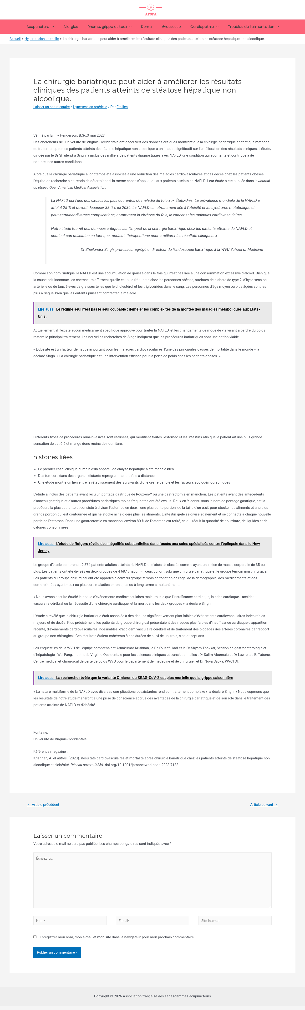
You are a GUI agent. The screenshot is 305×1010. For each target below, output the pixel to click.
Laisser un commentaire (52, 107)
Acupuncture (47, 27)
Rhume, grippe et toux (112, 27)
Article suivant (263, 804)
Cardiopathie (200, 27)
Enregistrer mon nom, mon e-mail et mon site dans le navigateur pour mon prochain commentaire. (117, 941)
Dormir (146, 26)
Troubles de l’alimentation (246, 27)
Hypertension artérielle (93, 107)
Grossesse (169, 26)
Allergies (75, 26)
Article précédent (44, 804)
